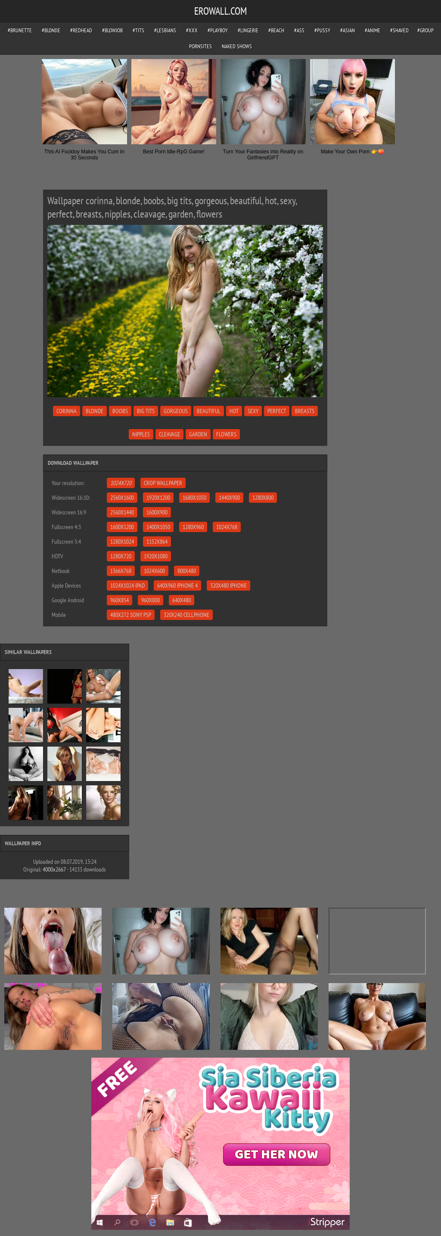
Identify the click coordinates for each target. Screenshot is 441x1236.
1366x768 (120, 571)
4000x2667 (54, 869)
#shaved (399, 30)
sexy (253, 411)
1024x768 (226, 527)
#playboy (218, 30)
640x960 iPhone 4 (177, 585)
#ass (299, 30)
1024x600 (154, 571)
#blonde (51, 30)
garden (198, 434)
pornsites (200, 46)
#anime (372, 30)
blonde (94, 411)
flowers (226, 434)
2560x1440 (122, 512)
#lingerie (248, 30)
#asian (347, 30)
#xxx (192, 30)
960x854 (119, 600)
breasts (304, 411)
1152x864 (157, 541)
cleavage (169, 434)
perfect (276, 411)
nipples (141, 434)
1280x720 (120, 556)
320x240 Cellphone (186, 615)
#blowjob (112, 30)
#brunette (20, 30)
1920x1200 (158, 497)
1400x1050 (158, 527)
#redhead (81, 30)
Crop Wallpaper (163, 483)
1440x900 (229, 497)
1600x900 (157, 512)
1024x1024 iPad (127, 585)
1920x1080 (156, 556)
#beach (276, 30)
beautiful (208, 411)
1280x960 (193, 527)
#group (425, 30)
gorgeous (176, 411)
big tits (146, 411)
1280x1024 (122, 541)
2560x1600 (122, 497)
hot (234, 411)
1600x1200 (122, 527)
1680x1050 (194, 497)
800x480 (186, 571)
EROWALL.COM (220, 11)
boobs (120, 411)
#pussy (322, 30)
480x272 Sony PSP (130, 615)
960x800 (150, 600)
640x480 (181, 600)
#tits (138, 30)
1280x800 (262, 497)
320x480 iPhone (228, 585)
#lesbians (165, 30)
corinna (66, 411)
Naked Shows (237, 46)
